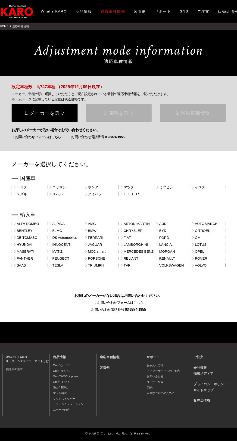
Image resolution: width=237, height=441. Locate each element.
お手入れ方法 (155, 365)
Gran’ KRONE (61, 371)
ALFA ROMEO (28, 223)
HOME (4, 26)
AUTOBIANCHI (206, 223)
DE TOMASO (27, 237)
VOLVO (201, 265)
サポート (163, 11)
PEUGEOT (60, 258)
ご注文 (203, 11)
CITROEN (203, 230)
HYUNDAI (24, 244)
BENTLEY (24, 230)
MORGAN (167, 251)
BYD (162, 230)
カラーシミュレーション (68, 404)
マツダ (129, 187)
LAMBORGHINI (136, 244)
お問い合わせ (155, 376)
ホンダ (93, 187)
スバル (57, 194)
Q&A (150, 387)
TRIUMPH (96, 265)
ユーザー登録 (155, 382)
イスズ (200, 187)
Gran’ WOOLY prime (65, 376)
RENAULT (167, 258)
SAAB (21, 265)
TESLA (57, 265)
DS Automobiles (64, 237)
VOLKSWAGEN (171, 265)
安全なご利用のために (161, 393)
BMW (92, 230)
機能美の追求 (14, 369)
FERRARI (95, 237)
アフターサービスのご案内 (163, 371)
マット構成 (60, 393)
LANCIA (165, 244)
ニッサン (59, 187)
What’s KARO (54, 11)
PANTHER (25, 258)
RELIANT (131, 258)
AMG (92, 223)
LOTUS (200, 244)
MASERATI (25, 251)
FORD (164, 237)
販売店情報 (201, 400)
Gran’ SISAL (60, 387)
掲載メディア (203, 373)
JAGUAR (95, 244)
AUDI (163, 223)
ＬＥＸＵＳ (132, 194)
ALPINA (58, 223)
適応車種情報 (110, 357)
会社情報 (200, 368)
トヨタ (22, 187)
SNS (184, 11)
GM (197, 237)
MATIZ (57, 251)
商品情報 (84, 11)
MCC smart (97, 251)
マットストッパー (64, 398)
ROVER (201, 258)
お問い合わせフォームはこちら (38, 137)
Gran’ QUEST (61, 365)
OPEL (199, 251)
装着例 (140, 11)
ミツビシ (166, 187)
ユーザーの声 (61, 409)
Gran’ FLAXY (61, 382)
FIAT (127, 237)
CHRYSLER (133, 230)
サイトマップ (203, 390)
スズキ (22, 194)
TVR (127, 265)
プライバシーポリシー (210, 384)
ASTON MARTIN (137, 223)
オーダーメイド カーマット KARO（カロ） (18, 11)
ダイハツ (95, 194)
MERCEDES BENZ (138, 251)
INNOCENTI (62, 244)
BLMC (57, 230)
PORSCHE (96, 258)
